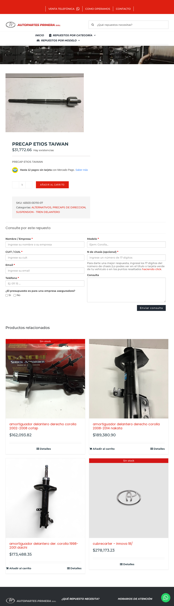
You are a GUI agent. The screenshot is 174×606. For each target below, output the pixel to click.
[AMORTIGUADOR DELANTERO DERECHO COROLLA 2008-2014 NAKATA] (128, 379)
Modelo (93, 238)
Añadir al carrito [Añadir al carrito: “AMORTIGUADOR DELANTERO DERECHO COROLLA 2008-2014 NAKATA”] (104, 448)
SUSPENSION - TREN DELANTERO (38, 212)
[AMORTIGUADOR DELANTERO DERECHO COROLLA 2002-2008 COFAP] (45, 379)
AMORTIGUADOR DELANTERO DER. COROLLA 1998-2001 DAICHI (43, 545)
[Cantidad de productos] (22, 184)
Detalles (45, 448)
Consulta (93, 275)
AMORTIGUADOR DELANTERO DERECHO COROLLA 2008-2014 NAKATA (126, 426)
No (17, 295)
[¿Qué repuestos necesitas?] (128, 25)
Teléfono (12, 278)
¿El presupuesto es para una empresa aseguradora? (40, 291)
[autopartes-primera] (33, 22)
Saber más (81, 169)
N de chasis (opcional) (102, 252)
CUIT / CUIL (14, 252)
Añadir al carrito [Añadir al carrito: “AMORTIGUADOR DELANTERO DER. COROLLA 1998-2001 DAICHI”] (20, 568)
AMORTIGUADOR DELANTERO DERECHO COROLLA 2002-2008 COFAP (42, 426)
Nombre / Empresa (19, 238)
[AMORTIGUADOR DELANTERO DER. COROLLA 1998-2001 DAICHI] (45, 498)
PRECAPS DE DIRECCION (69, 207)
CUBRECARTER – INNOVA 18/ (113, 543)
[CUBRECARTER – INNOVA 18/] (128, 498)
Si (8, 295)
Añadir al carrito (52, 184)
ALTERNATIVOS (41, 207)
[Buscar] (93, 25)
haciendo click (151, 269)
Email (10, 265)
